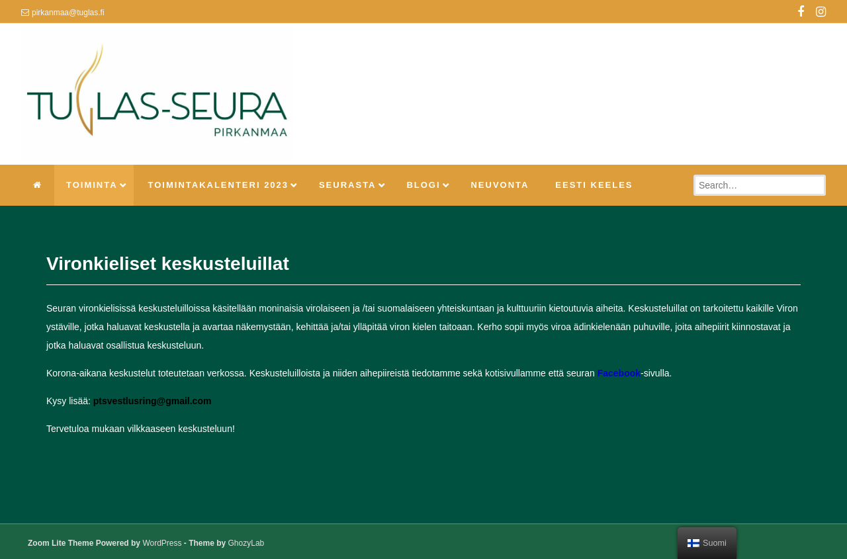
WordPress (161, 543)
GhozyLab (246, 543)
